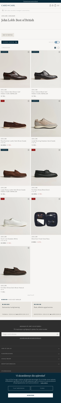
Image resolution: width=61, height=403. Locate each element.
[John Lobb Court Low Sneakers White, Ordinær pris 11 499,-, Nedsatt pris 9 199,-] (15, 220)
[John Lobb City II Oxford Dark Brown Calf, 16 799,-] (15, 73)
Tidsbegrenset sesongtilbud (30, 1)
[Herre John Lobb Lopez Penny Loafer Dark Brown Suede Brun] (15, 167)
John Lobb (4, 16)
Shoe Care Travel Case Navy (40, 239)
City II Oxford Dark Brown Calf (10, 92)
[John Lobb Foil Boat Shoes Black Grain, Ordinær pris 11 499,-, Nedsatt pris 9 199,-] (46, 171)
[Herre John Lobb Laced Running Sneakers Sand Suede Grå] (46, 118)
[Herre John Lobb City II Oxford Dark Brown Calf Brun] (15, 69)
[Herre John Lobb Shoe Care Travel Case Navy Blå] (46, 216)
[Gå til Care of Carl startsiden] (8, 5)
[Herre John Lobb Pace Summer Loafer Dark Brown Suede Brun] (15, 118)
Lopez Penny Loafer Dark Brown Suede (13, 190)
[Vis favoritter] (52, 5)
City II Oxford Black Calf (39, 92)
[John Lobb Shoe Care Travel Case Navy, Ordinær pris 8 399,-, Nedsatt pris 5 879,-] (46, 220)
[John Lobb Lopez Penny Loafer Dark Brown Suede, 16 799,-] (15, 171)
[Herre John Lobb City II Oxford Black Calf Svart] (46, 69)
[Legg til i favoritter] (28, 52)
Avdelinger (12, 16)
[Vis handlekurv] (55, 5)
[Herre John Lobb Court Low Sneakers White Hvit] (15, 216)
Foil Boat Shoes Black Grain (41, 190)
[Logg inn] (50, 5)
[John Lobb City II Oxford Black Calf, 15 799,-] (46, 73)
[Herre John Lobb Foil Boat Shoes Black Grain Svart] (46, 167)
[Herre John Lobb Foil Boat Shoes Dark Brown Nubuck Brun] (15, 265)
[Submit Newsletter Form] (57, 334)
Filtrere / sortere (10, 42)
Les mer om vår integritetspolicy (30, 338)
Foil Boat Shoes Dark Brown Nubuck (12, 288)
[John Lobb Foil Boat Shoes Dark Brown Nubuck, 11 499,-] (15, 269)
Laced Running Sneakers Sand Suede (43, 141)
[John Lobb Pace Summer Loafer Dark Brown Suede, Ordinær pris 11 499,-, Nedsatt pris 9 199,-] (15, 122)
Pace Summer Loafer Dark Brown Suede (13, 141)
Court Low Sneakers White (9, 239)
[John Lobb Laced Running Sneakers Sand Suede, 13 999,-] (46, 122)
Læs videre (44, 383)
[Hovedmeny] (58, 5)
